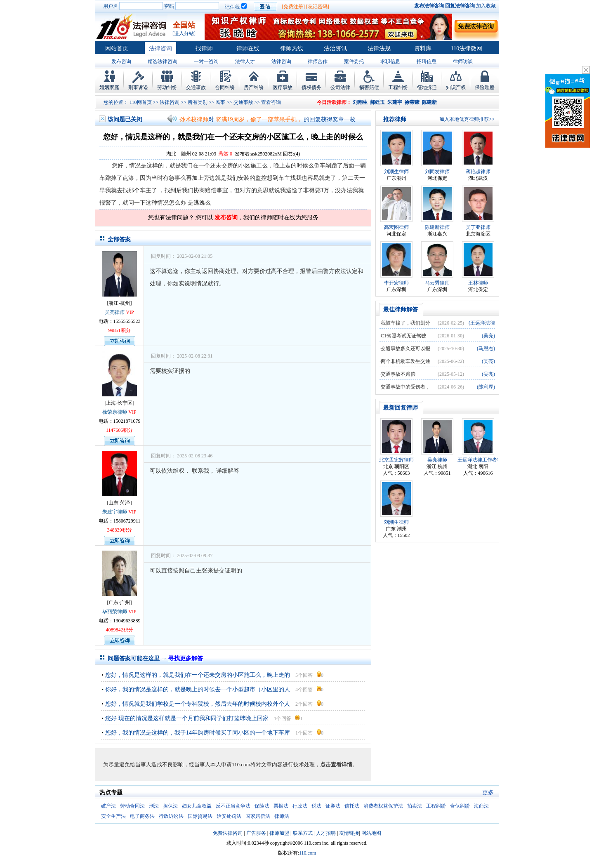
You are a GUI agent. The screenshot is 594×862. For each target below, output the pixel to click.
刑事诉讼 (138, 87)
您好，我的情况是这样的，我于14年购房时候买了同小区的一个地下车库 (197, 733)
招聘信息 (426, 61)
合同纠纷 (225, 87)
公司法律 (340, 87)
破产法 (108, 806)
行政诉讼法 (171, 816)
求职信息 (390, 61)
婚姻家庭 (109, 87)
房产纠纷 (254, 87)
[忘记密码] (317, 6)
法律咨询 (160, 48)
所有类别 (197, 102)
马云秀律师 (437, 283)
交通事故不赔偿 (398, 374)
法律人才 (245, 61)
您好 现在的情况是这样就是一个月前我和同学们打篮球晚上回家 (187, 718)
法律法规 (379, 48)
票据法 (280, 806)
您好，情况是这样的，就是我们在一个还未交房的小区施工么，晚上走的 (197, 675)
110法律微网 (466, 48)
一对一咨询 (206, 61)
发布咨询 (121, 61)
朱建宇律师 (114, 512)
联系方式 (303, 833)
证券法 (332, 806)
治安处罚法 (229, 816)
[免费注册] (293, 6)
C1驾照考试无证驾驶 (403, 336)
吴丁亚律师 (478, 227)
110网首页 (141, 102)
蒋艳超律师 (478, 171)
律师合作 (318, 61)
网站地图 (371, 833)
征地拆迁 (427, 87)
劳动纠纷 (167, 87)
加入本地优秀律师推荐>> (467, 119)
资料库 (422, 48)
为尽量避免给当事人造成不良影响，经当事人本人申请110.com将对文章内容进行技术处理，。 (230, 764)
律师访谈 (463, 61)
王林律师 (478, 283)
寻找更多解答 (185, 658)
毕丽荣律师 (114, 612)
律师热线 (291, 48)
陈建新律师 (437, 227)
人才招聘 (326, 833)
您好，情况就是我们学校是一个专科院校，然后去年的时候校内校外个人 (197, 704)
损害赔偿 (369, 87)
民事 (220, 102)
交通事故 (196, 87)
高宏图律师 (396, 227)
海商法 (481, 806)
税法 (316, 806)
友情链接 (349, 833)
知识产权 (456, 87)
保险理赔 (485, 87)
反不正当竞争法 (233, 806)
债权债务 (311, 87)
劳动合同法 (132, 806)
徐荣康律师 (114, 412)
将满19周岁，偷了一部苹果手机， (259, 119)
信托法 (351, 806)
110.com (307, 853)
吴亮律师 (115, 312)
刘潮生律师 (396, 171)
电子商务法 (142, 816)
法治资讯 (335, 48)
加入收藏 (486, 6)
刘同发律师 (437, 171)
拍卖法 (414, 806)
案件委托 (354, 61)
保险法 (262, 806)
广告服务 (256, 833)
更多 (488, 792)
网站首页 (116, 48)
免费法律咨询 (228, 833)
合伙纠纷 (460, 806)
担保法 (170, 806)
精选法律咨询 (162, 61)
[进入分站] (184, 33)
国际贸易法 (200, 816)
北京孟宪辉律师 (396, 460)
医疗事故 (282, 87)
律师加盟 (279, 833)
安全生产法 (113, 816)
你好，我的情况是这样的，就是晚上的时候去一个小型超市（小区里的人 (197, 689)
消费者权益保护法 (383, 806)
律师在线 (247, 48)
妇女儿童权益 (197, 806)
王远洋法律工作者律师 (482, 460)
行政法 (299, 806)
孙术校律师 (193, 119)
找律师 (204, 48)
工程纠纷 (398, 87)
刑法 (154, 806)
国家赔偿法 (257, 816)
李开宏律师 (396, 283)
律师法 (281, 816)
